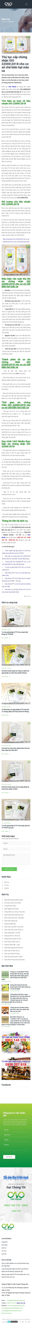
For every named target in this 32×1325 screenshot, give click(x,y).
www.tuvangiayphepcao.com (16, 1305)
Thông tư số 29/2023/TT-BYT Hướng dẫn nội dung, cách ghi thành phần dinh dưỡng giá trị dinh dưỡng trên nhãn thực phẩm (15, 975)
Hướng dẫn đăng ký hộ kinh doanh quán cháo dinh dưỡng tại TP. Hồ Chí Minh (20, 987)
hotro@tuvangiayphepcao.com (16, 1300)
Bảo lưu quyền (25, 1319)
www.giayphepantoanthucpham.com (12, 1308)
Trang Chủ (5, 22)
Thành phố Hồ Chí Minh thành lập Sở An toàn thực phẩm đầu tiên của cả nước (19, 1009)
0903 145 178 (12, 1205)
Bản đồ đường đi (7, 1313)
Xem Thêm (6, 638)
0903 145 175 (11, 1303)
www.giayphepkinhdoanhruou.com (12, 1311)
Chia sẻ (28, 596)
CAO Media (4, 1322)
